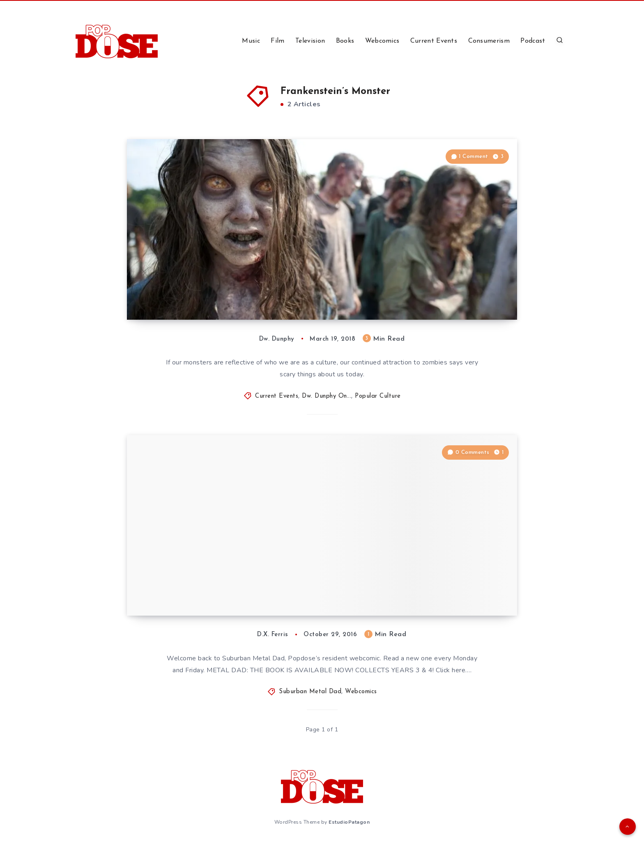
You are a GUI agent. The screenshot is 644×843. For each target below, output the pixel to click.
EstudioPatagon (349, 822)
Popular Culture (378, 396)
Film (277, 41)
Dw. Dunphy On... (326, 396)
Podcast (532, 41)
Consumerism (489, 41)
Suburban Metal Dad (310, 692)
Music (251, 41)
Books (345, 41)
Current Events (433, 41)
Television (310, 41)
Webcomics (382, 41)
